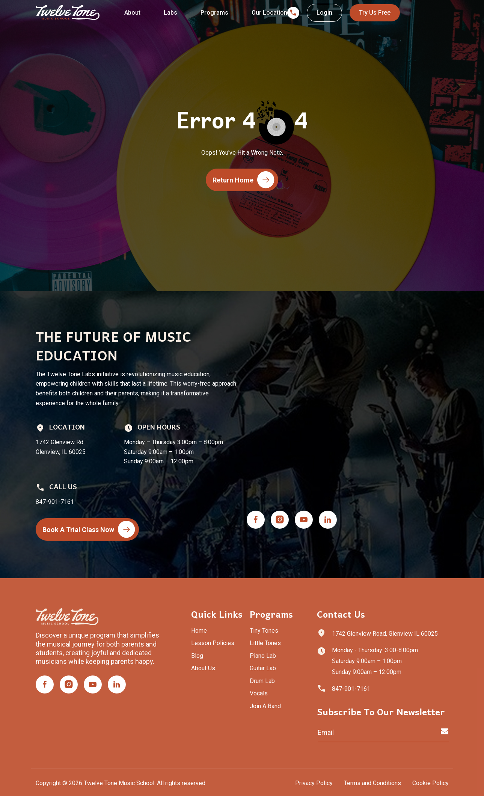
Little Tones (265, 643)
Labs (170, 12)
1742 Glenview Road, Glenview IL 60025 (385, 633)
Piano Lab (263, 655)
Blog (197, 655)
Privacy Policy (314, 783)
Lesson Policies (212, 643)
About (132, 12)
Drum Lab (262, 680)
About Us (203, 668)
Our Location (269, 12)
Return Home (243, 179)
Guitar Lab (263, 668)
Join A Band (265, 706)
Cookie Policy (430, 783)
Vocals (259, 693)
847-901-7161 (351, 688)
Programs (214, 12)
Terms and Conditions (372, 783)
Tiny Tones (264, 630)
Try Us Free (375, 12)
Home (199, 630)
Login (324, 12)
